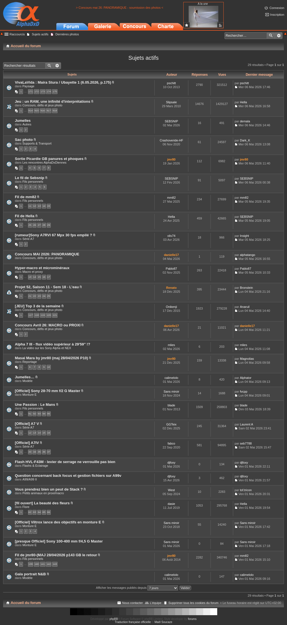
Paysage (28, 86)
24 (44, 296)
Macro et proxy (32, 271)
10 (48, 367)
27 (39, 225)
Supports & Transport (37, 143)
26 (34, 225)
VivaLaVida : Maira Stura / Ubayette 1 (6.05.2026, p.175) (63, 82)
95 (48, 413)
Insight (244, 235)
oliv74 (171, 235)
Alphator (245, 377)
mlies (171, 345)
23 (39, 296)
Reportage (29, 361)
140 (36, 564)
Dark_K (245, 140)
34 (34, 451)
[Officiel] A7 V (27, 424)
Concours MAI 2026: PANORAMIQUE (47, 254)
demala (245, 121)
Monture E (29, 394)
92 (34, 413)
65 (44, 512)
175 (55, 91)
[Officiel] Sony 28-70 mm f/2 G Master (47, 391)
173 (43, 91)
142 (49, 564)
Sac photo (24, 140)
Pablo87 (171, 268)
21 (30, 296)
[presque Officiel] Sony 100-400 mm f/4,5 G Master (59, 541)
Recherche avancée (279, 35)
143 (55, 564)
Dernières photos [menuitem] (67, 34)
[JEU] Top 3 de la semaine (37, 306)
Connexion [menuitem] (276, 8)
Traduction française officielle (133, 622)
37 (48, 451)
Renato (171, 287)
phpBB (114, 619)
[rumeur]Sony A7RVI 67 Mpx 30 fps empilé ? (53, 235)
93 (39, 413)
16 (44, 277)
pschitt (171, 83)
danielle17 (171, 255)
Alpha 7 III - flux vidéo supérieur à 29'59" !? (52, 344)
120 (49, 315)
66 (48, 512)
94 (44, 413)
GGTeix (171, 424)
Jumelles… (24, 377)
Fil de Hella (24, 216)
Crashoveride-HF (171, 140)
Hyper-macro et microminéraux (42, 268)
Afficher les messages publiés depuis (137, 587)
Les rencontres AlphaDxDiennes (44, 162)
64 (39, 512)
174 (49, 91)
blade (171, 405)
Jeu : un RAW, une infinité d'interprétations (52, 101)
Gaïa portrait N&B (30, 574)
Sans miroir (171, 391)
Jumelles (23, 120)
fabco (171, 443)
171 (31, 91)
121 (55, 315)
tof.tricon (246, 490)
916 (43, 110)
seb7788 (246, 443)
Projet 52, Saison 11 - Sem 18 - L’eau (47, 287)
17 (48, 277)
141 (43, 564)
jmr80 (171, 159)
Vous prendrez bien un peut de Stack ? (49, 489)
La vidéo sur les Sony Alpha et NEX (46, 348)
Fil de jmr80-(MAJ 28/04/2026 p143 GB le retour (56, 555)
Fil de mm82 (25, 197)
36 (44, 451)
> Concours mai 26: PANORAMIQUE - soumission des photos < (119, 7)
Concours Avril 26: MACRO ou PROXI (47, 325)
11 (30, 206)
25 (30, 225)
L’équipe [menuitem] (155, 603)
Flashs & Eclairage (35, 465)
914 (31, 110)
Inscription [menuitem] (277, 14)
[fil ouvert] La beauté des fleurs (42, 503)
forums (192, 619)
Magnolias (247, 358)
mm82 (171, 197)
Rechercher (271, 35)
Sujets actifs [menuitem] (40, 34)
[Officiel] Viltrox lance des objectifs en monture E (58, 522)
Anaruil (244, 306)
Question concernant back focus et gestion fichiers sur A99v (68, 475)
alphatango (247, 255)
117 (31, 315)
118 (36, 315)
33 (30, 451)
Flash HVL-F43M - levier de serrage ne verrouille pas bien (65, 462)
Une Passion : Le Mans (35, 404)
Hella (243, 102)
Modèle (27, 381)
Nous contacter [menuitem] (132, 603)
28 (44, 225)
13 (39, 206)
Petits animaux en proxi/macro (43, 493)
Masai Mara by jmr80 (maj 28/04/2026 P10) (51, 358)
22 (34, 296)
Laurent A (246, 424)
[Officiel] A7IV (27, 443)
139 (31, 564)
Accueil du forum (26, 603)
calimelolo (171, 377)
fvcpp (243, 391)
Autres (26, 124)
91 (30, 413)
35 (39, 451)
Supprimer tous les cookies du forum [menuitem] (193, 603)
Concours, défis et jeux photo (42, 105)
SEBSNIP (171, 121)
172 (36, 91)
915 (36, 110)
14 (44, 206)
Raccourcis (17, 34)
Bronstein (246, 287)
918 (55, 110)
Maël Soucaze (163, 622)
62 (30, 512)
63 (34, 512)
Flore (25, 507)
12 (34, 206)
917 (49, 110)
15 (48, 206)
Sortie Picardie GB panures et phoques (49, 159)
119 (43, 315)
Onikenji (171, 306)
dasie (171, 503)
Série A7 (28, 239)
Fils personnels (32, 181)
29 (48, 225)
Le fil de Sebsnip (29, 178)
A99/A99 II (29, 479)
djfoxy (171, 462)
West (171, 490)
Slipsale (171, 102)
